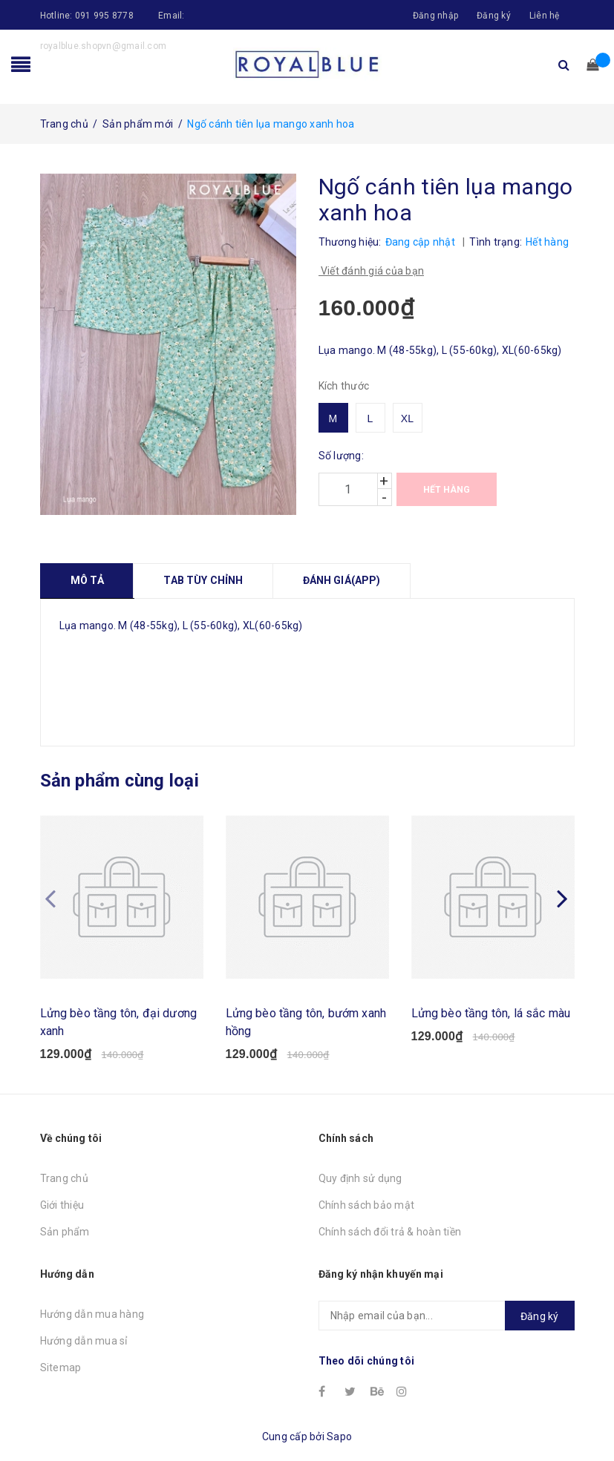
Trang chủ (64, 1178)
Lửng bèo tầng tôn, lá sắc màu (491, 1013)
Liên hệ (544, 15)
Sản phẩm (65, 1232)
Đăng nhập (435, 15)
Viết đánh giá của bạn (372, 271)
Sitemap (61, 1367)
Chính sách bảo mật (367, 1205)
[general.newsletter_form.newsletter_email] (447, 1315)
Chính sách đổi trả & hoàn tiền (390, 1232)
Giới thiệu (62, 1205)
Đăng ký (494, 15)
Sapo (339, 1436)
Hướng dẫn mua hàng (92, 1314)
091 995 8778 (104, 15)
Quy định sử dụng (360, 1178)
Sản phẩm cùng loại (119, 780)
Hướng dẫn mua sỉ (84, 1341)
